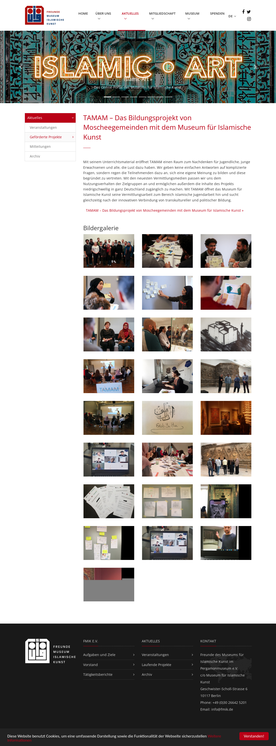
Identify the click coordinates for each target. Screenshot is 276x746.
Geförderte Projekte (46, 137)
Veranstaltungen (43, 127)
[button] (20, 67)
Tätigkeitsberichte (97, 674)
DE (232, 16)
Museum (192, 13)
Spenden (217, 13)
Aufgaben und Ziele (99, 654)
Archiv (35, 156)
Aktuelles (130, 13)
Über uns (103, 13)
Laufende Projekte (156, 664)
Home (83, 13)
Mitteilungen (40, 146)
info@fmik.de (222, 709)
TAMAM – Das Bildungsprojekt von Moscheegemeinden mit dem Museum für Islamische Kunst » (165, 210)
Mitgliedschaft (162, 13)
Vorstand (90, 664)
